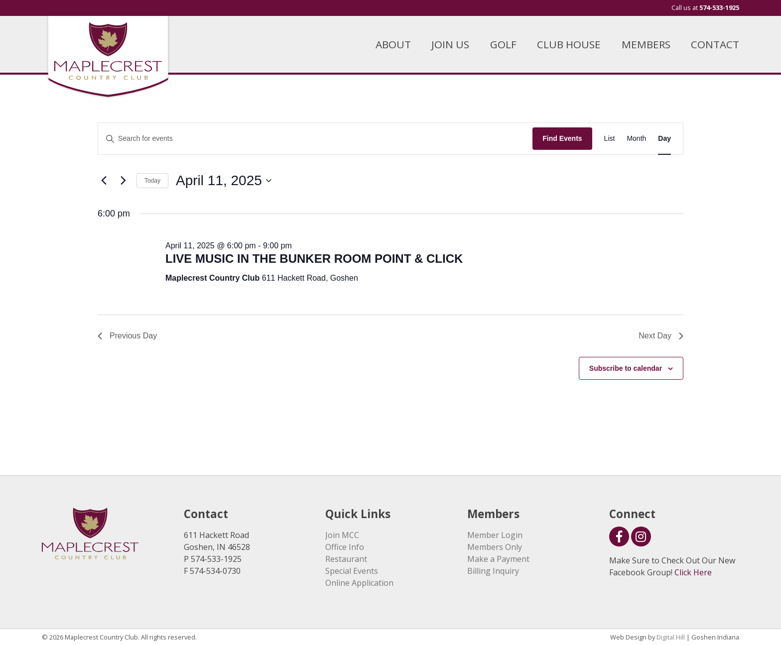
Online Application (359, 582)
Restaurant (346, 558)
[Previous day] (104, 181)
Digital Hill (670, 637)
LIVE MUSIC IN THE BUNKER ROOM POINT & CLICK (314, 258)
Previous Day (127, 335)
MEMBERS (646, 44)
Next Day (661, 335)
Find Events (562, 138)
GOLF (503, 44)
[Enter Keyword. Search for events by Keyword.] (315, 138)
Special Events (351, 570)
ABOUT (393, 44)
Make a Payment (498, 558)
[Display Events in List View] (609, 138)
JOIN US (450, 44)
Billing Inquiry (493, 570)
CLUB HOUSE (569, 44)
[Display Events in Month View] (636, 138)
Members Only (494, 546)
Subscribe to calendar (625, 368)
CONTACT (715, 44)
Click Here (693, 572)
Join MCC (342, 535)
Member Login (494, 535)
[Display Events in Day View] (664, 138)
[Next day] (123, 181)
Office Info (344, 546)
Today (152, 180)
